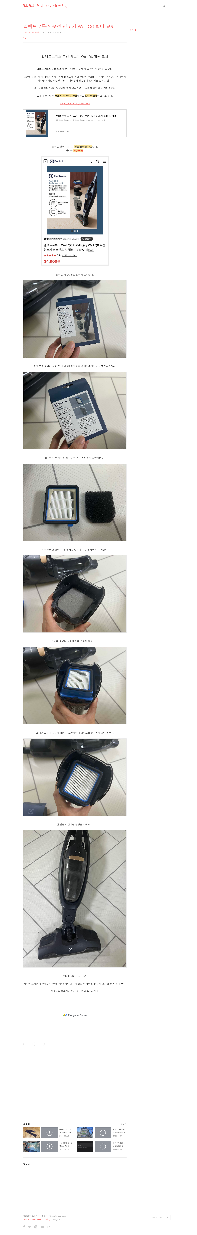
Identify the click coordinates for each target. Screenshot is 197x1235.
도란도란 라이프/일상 (32, 32)
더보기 (123, 1124)
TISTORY (27, 1216)
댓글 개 (27, 1163)
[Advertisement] (75, 1015)
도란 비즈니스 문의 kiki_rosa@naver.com (49, 1216)
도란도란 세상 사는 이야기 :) (45, 6)
